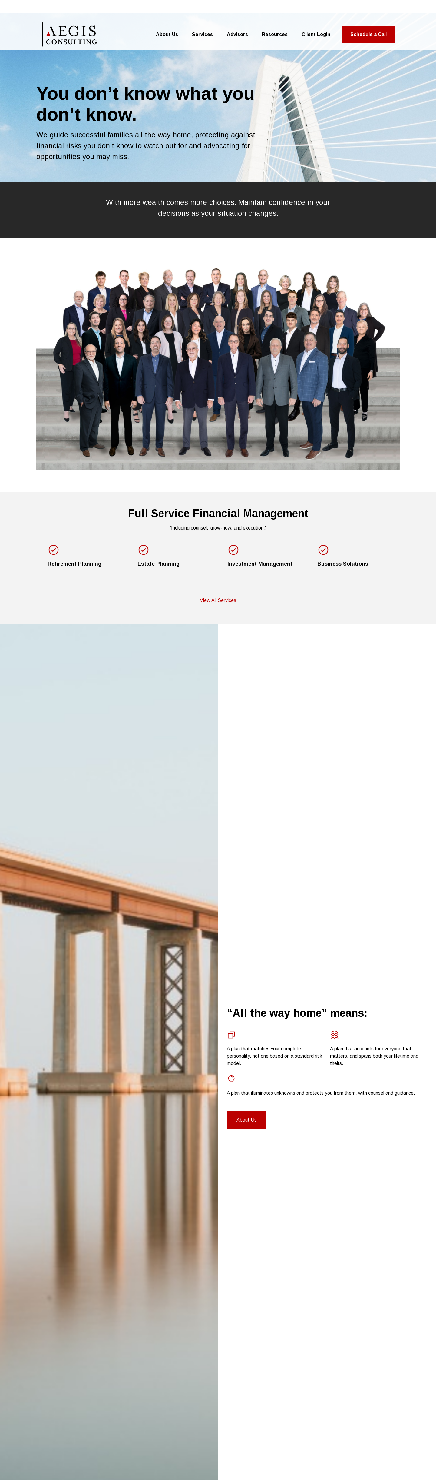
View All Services (218, 581)
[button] (167, 15)
